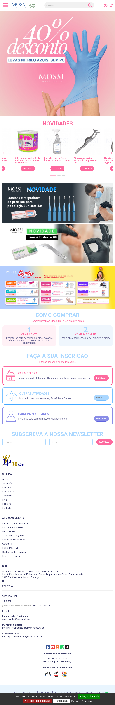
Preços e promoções (12, 527)
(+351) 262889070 (26, 605)
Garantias (7, 543)
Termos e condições (19, 692)
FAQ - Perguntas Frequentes (16, 523)
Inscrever (101, 377)
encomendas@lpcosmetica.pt (16, 618)
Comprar (27, 168)
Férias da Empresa (11, 556)
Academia (7, 495)
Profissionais (8, 491)
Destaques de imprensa (14, 551)
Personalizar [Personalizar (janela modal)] (61, 700)
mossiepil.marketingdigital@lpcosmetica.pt (23, 627)
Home (5, 479)
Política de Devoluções (13, 539)
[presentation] (3, 153)
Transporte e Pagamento (14, 535)
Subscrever (104, 442)
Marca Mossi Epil (10, 547)
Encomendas (8, 531)
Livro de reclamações (95, 692)
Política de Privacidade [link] (81, 701)
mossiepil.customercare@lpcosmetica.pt (22, 636)
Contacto (6, 507)
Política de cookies (70, 692)
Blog (4, 499)
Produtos (6, 487)
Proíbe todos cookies (37, 700)
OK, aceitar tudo (89, 696)
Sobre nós (7, 483)
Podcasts (6, 503)
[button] (53, 175)
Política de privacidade (45, 692)
